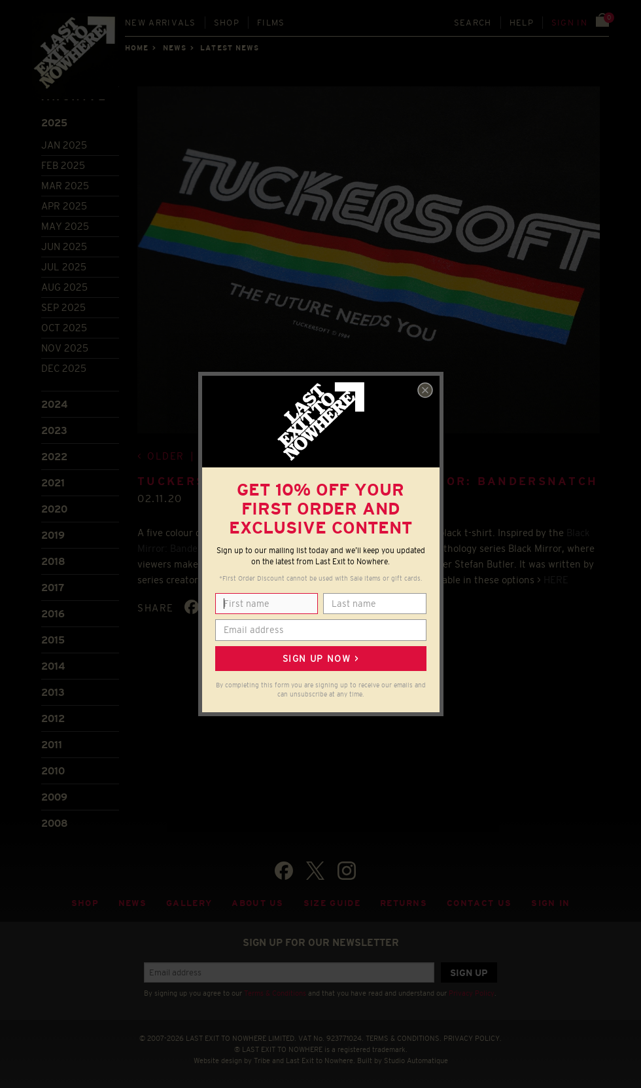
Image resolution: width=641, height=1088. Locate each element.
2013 (53, 692)
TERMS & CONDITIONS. (404, 1038)
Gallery (189, 903)
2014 (53, 666)
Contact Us (479, 903)
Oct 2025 (64, 327)
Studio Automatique (416, 1060)
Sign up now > (320, 658)
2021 (53, 482)
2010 (53, 770)
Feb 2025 (63, 165)
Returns (403, 903)
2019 (53, 535)
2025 (54, 122)
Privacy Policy (471, 993)
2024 (54, 404)
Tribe (262, 1060)
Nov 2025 (64, 348)
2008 (54, 823)
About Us (258, 903)
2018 (53, 561)
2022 (54, 456)
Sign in (569, 22)
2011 (51, 744)
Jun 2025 (64, 246)
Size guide (331, 903)
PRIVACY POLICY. (472, 1038)
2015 (53, 639)
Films (271, 22)
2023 (54, 430)
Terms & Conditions (275, 993)
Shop (226, 22)
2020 (54, 509)
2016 (53, 613)
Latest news (229, 48)
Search (473, 22)
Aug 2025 (64, 287)
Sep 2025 (63, 307)
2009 (54, 797)
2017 (52, 587)
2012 (53, 718)
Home (136, 48)
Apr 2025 (64, 205)
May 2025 (65, 226)
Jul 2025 (63, 266)
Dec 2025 (63, 368)
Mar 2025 (65, 185)
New (160, 22)
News (174, 48)
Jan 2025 (64, 145)
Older (165, 456)
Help (522, 22)
